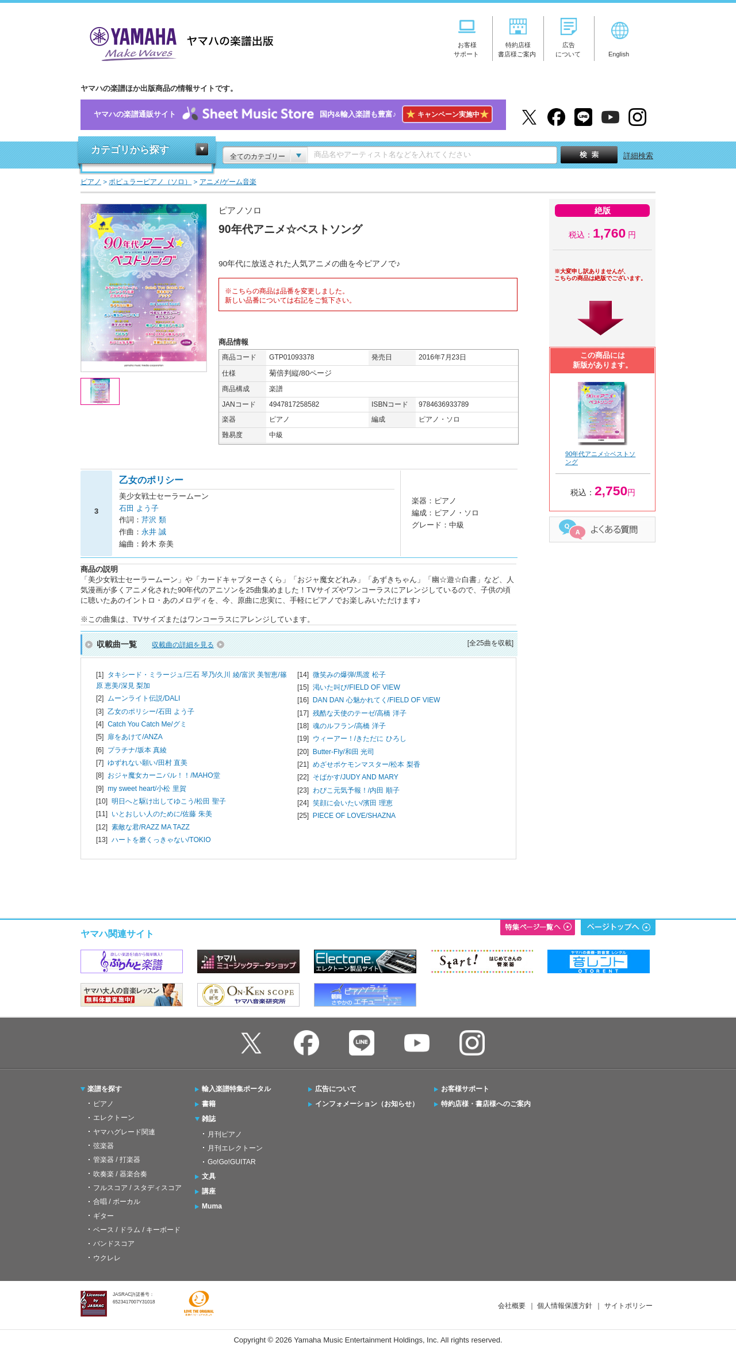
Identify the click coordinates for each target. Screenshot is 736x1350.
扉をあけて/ (135, 737)
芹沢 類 (153, 519)
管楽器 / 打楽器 (116, 1160)
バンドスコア (114, 1244)
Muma (212, 1206)
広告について (335, 1089)
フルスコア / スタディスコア (137, 1188)
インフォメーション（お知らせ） (367, 1104)
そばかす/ (355, 777)
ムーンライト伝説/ (144, 698)
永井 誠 (153, 531)
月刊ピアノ (225, 1134)
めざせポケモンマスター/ (366, 764)
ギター (103, 1216)
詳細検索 (638, 155)
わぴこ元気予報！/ (356, 790)
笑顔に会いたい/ (353, 803)
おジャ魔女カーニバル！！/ (164, 775)
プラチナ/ (137, 750)
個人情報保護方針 (564, 1306)
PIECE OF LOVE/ (354, 816)
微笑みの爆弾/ (349, 675)
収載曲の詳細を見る (183, 645)
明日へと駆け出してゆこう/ (169, 801)
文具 (209, 1176)
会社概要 (512, 1306)
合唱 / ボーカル (116, 1202)
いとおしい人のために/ (162, 814)
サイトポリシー (628, 1306)
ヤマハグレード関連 (124, 1132)
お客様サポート (465, 1089)
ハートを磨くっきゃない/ (161, 840)
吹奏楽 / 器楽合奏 (120, 1174)
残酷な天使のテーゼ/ (360, 713)
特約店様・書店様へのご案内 (486, 1104)
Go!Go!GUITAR (232, 1162)
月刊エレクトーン (235, 1148)
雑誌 (209, 1119)
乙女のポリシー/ (151, 711)
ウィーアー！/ (360, 739)
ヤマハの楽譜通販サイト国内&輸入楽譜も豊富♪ (293, 115)
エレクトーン (114, 1118)
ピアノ (103, 1104)
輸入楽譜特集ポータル (236, 1089)
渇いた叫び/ (356, 687)
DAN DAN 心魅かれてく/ (376, 700)
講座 (209, 1191)
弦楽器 (103, 1146)
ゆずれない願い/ (147, 763)
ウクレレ (107, 1258)
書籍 (209, 1104)
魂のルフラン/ (349, 726)
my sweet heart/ (147, 789)
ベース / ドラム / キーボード (137, 1230)
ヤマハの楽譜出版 (178, 42)
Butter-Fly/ (343, 752)
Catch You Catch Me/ (147, 724)
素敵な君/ (151, 827)
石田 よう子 (139, 508)
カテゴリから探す (130, 149)
